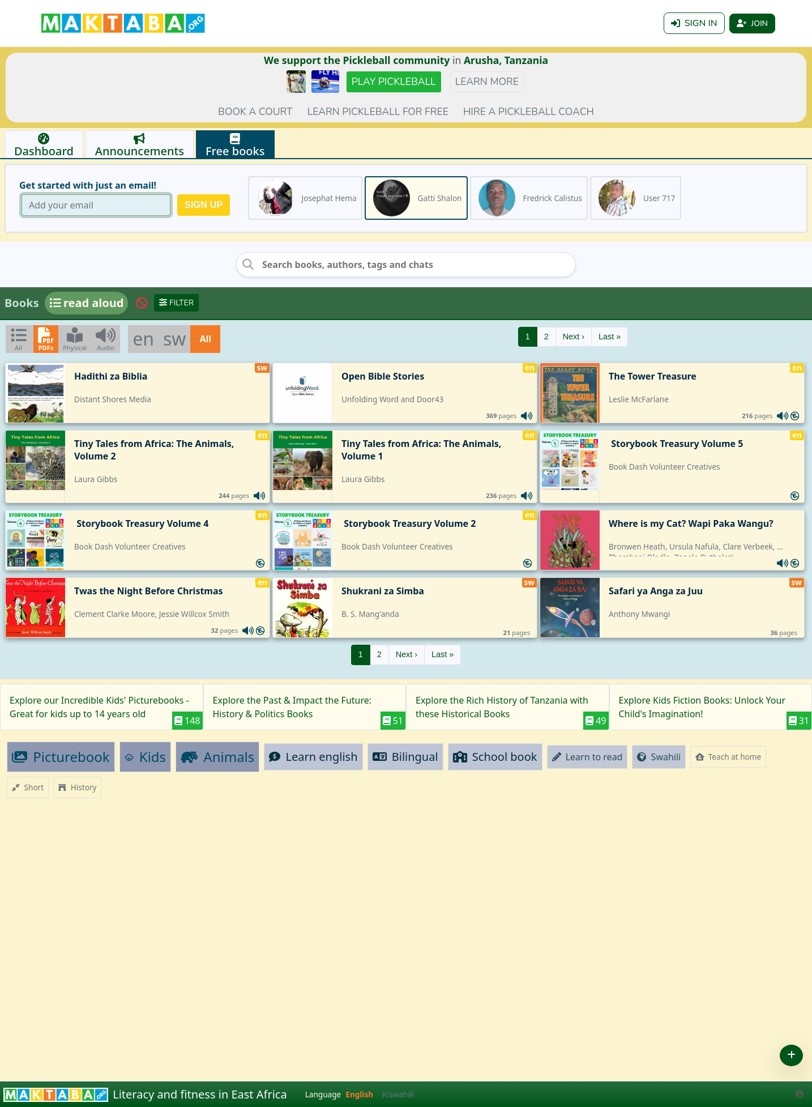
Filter (176, 302)
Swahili (659, 757)
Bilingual (405, 756)
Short (28, 787)
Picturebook (61, 756)
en (143, 338)
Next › (573, 336)
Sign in (694, 23)
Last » (610, 336)
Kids (145, 756)
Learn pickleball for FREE (377, 111)
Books (22, 302)
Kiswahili (398, 1094)
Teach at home (728, 756)
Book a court (255, 111)
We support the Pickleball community (357, 60)
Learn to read (587, 757)
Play (394, 81)
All (205, 339)
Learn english (313, 756)
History (77, 787)
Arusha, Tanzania (506, 60)
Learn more (487, 81)
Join (752, 23)
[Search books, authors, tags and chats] (406, 265)
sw (174, 338)
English (359, 1094)
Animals (217, 756)
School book (495, 756)
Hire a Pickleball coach (528, 111)
